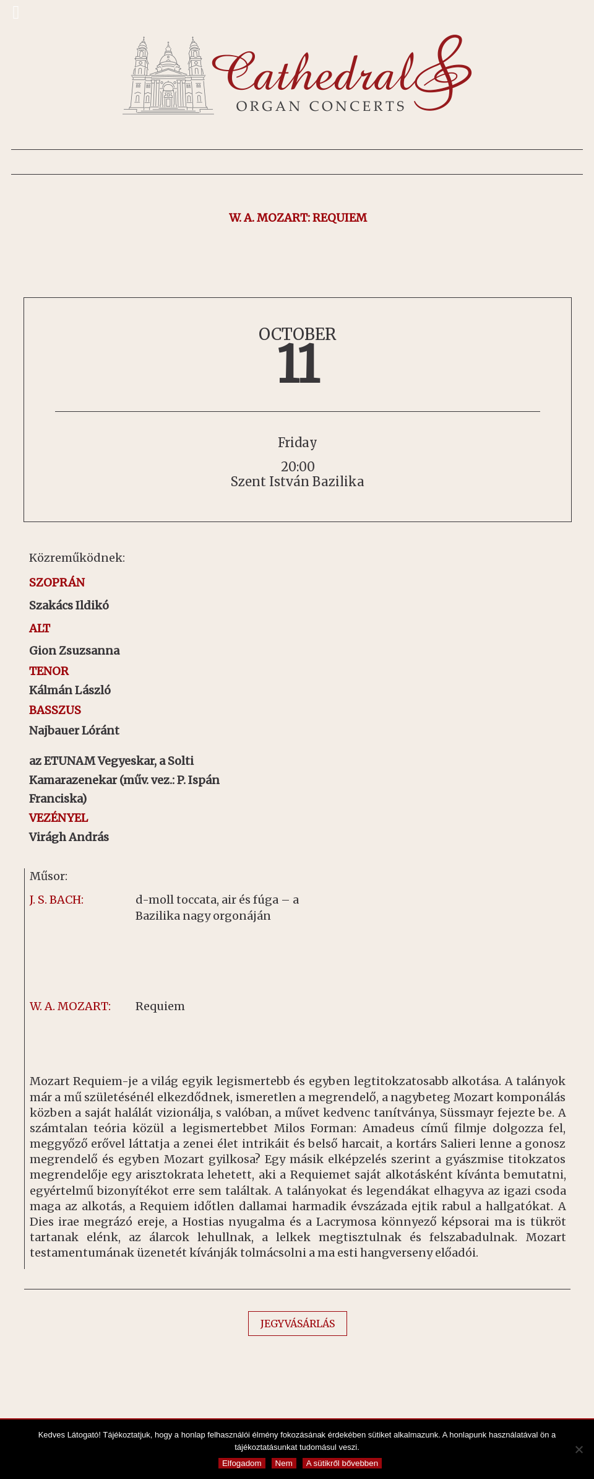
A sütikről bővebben (342, 1463)
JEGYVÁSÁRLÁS (297, 1323)
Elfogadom (242, 1463)
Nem (284, 1463)
